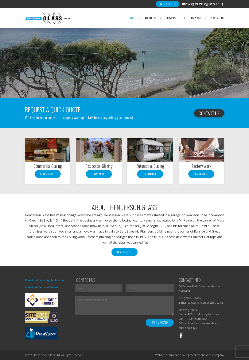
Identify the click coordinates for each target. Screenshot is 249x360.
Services (171, 18)
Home (132, 18)
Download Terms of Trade (41, 287)
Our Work (195, 18)
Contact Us (217, 18)
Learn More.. (47, 174)
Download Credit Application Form (46, 280)
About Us (150, 18)
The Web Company (212, 355)
